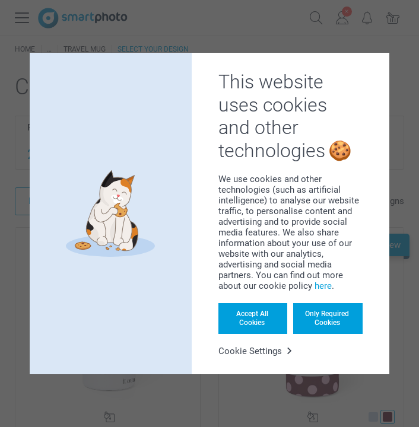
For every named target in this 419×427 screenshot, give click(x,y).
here (323, 286)
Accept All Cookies (252, 318)
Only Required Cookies (327, 318)
